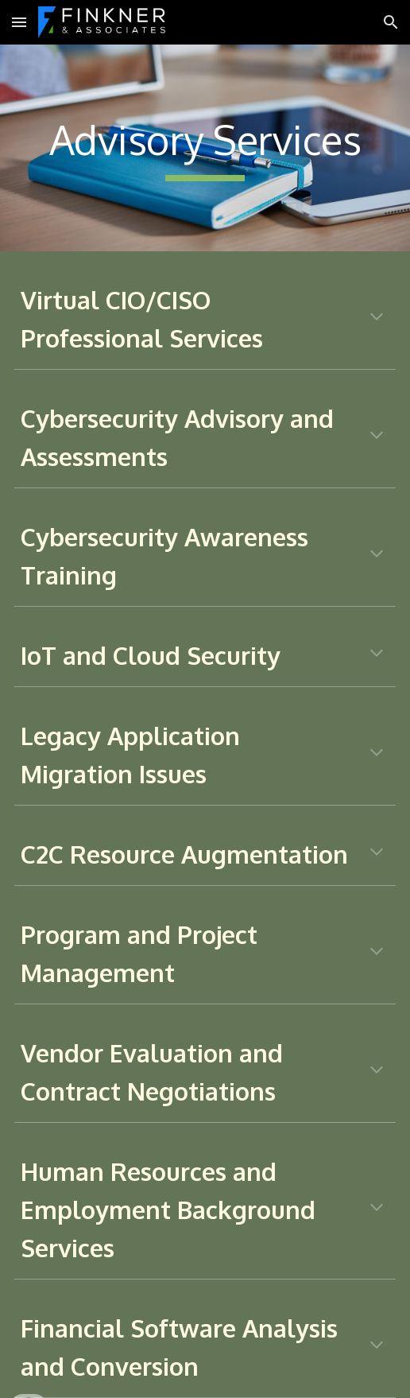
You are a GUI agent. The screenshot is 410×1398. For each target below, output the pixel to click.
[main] (205, 148)
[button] (19, 22)
